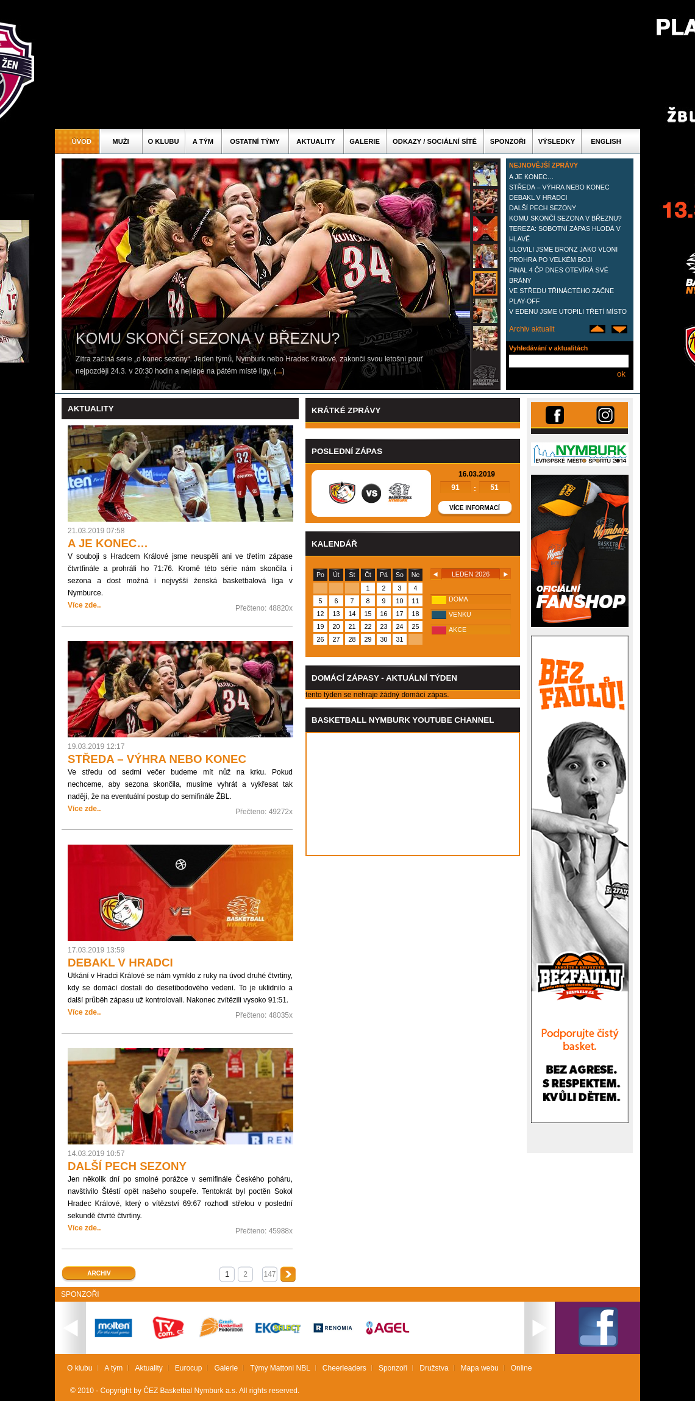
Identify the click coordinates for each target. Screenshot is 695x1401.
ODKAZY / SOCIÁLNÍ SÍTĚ (435, 141)
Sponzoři (508, 141)
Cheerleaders (344, 1368)
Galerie (364, 141)
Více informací (474, 508)
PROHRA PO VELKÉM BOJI (550, 259)
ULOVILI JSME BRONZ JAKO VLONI (563, 249)
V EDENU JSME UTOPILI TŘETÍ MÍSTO (568, 311)
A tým (203, 141)
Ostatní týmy (255, 141)
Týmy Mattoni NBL (280, 1368)
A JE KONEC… (531, 176)
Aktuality (315, 141)
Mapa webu (480, 1368)
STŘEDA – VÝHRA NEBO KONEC (559, 187)
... (279, 371)
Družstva (433, 1368)
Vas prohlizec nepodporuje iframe (412, 794)
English (606, 141)
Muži (120, 141)
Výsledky (556, 141)
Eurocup (188, 1368)
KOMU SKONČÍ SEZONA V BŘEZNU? (565, 218)
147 (269, 1274)
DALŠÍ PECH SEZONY (542, 207)
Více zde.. (84, 605)
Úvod (81, 141)
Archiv (98, 1273)
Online (521, 1368)
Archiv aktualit (532, 329)
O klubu (163, 141)
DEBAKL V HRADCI (538, 197)
